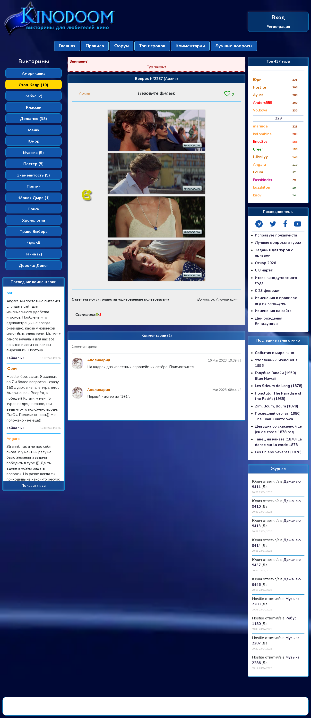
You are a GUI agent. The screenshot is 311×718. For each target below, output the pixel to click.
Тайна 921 (16, 358)
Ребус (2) (34, 96)
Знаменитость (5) (33, 175)
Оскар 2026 (265, 263)
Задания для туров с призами (274, 253)
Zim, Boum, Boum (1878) (276, 406)
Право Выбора (33, 231)
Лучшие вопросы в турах (278, 242)
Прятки (34, 186)
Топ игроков (152, 46)
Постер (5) (33, 164)
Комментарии (190, 46)
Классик (33, 107)
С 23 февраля (267, 290)
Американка (33, 73)
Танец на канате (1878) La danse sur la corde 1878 (278, 442)
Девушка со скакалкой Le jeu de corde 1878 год (278, 429)
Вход (278, 17)
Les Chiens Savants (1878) (278, 452)
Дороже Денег (33, 265)
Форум (121, 46)
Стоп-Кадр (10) (33, 85)
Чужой (33, 243)
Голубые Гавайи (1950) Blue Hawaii (275, 376)
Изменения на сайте (273, 310)
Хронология (33, 220)
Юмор (33, 141)
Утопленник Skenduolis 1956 (276, 363)
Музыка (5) (33, 152)
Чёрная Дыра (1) (33, 198)
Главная (67, 46)
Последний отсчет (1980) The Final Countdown (278, 416)
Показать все (33, 485)
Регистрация (278, 26)
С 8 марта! (264, 270)
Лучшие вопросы (233, 46)
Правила (95, 46)
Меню (33, 130)
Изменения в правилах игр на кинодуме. (276, 301)
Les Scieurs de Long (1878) (278, 385)
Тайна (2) (33, 254)
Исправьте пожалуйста (276, 235)
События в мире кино (274, 352)
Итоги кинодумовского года (276, 280)
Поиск (33, 209)
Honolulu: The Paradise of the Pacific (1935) (278, 396)
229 (278, 118)
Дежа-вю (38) (33, 118)
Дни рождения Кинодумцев (268, 321)
